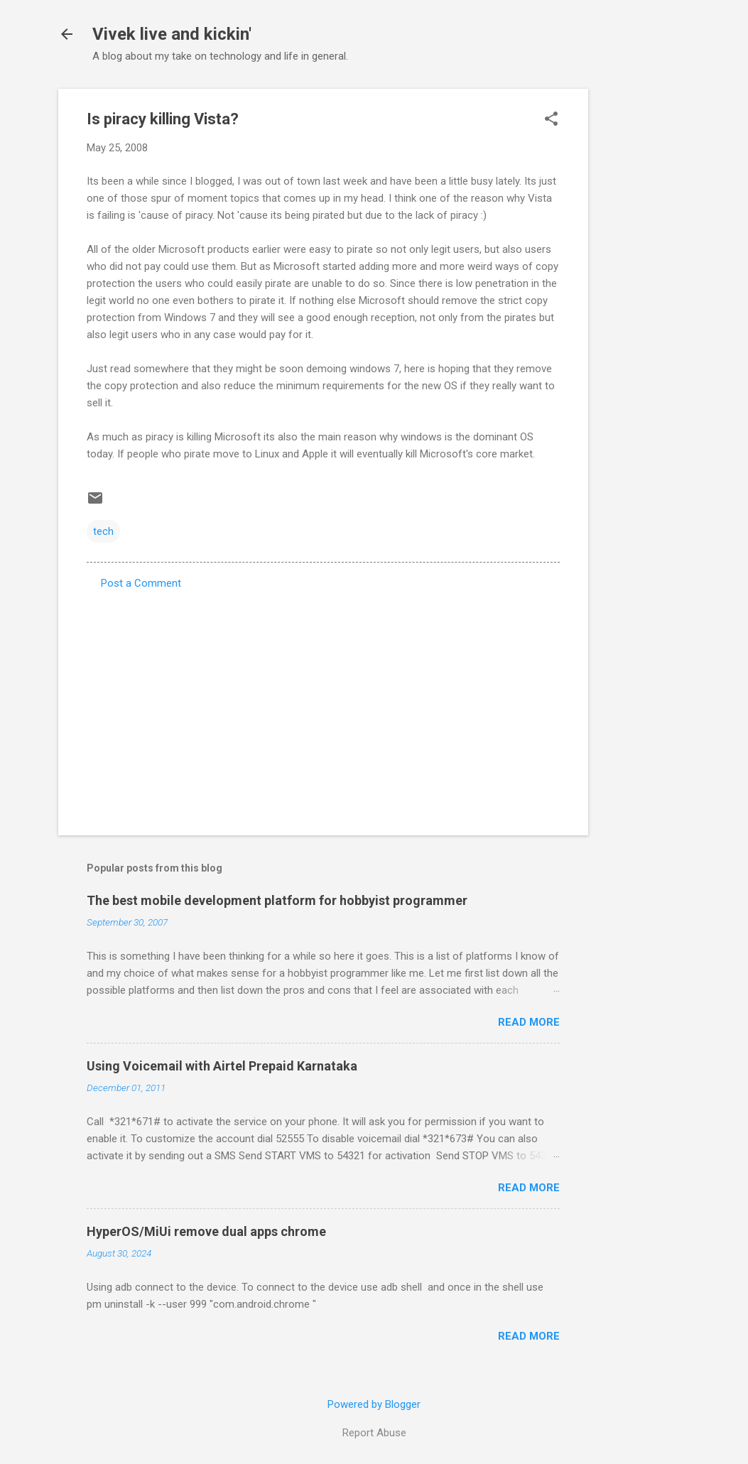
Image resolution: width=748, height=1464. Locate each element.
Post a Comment (141, 583)
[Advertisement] (645, 302)
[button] (551, 120)
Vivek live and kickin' (171, 34)
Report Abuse (374, 1432)
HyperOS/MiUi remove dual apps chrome (206, 1231)
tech (103, 531)
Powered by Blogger (374, 1404)
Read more (529, 1022)
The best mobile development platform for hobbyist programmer (277, 900)
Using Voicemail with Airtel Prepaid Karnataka (222, 1065)
